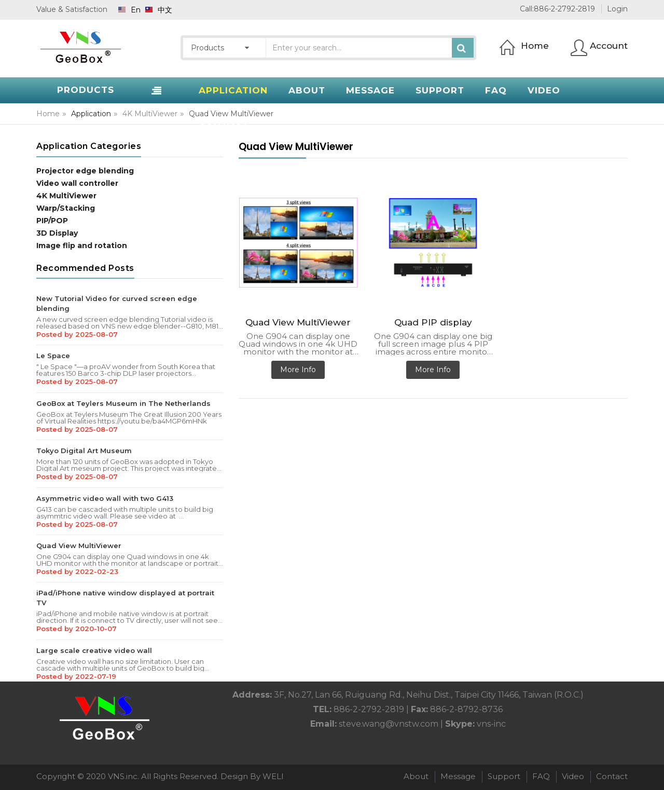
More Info (298, 369)
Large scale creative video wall (94, 650)
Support (504, 776)
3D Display (57, 233)
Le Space (53, 355)
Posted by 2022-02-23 (77, 571)
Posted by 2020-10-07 (76, 628)
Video (573, 776)
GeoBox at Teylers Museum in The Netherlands (123, 403)
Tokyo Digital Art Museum (84, 450)
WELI (273, 776)
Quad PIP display (433, 322)
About (416, 776)
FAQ (541, 776)
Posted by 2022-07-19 (76, 676)
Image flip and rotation (81, 245)
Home (48, 113)
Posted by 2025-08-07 (77, 334)
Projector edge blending (85, 170)
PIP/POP (52, 220)
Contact (612, 776)
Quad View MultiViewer (78, 545)
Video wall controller (77, 183)
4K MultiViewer (149, 113)
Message (458, 776)
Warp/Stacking (65, 208)
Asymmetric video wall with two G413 (104, 498)
